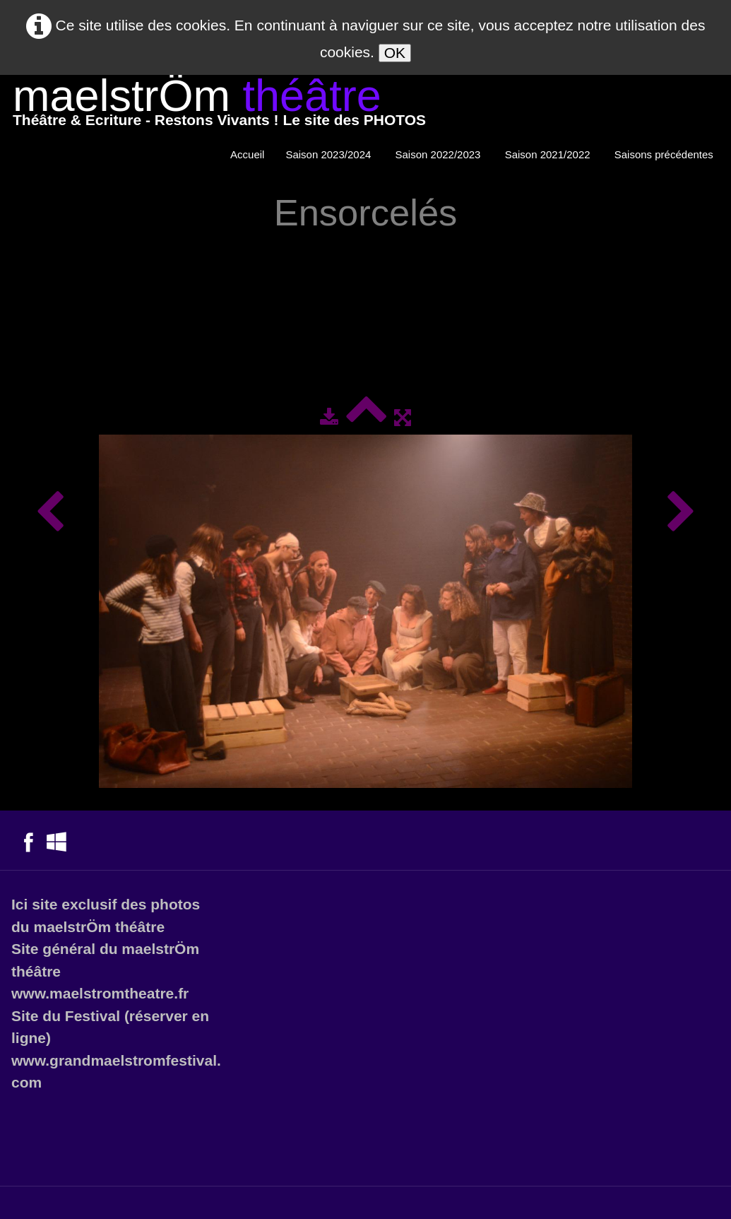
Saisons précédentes (665, 154)
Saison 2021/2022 (549, 154)
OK (394, 53)
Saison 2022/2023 (440, 154)
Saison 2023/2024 (329, 154)
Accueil (247, 154)
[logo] (219, 105)
